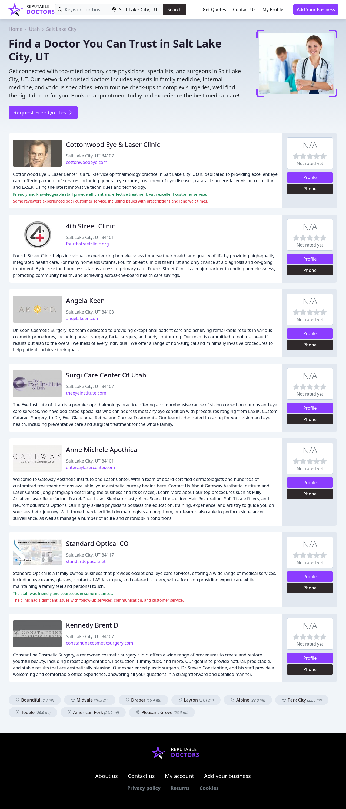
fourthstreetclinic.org (87, 244)
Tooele (33, 712)
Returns (180, 788)
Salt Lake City (61, 29)
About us (106, 776)
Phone (310, 189)
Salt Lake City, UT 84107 (90, 156)
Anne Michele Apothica (101, 449)
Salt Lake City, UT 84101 (90, 237)
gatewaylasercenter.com (90, 467)
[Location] (136, 9)
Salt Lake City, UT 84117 (90, 555)
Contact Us (244, 9)
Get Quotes (214, 9)
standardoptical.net (85, 561)
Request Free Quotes (43, 112)
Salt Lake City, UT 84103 (90, 312)
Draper (143, 700)
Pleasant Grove (162, 712)
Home (15, 29)
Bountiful (34, 700)
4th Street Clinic (90, 225)
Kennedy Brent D (92, 625)
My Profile (272, 9)
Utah (34, 29)
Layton (196, 700)
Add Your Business (316, 9)
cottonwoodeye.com (86, 162)
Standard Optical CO (97, 543)
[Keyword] (82, 9)
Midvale (90, 700)
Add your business (227, 776)
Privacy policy (144, 788)
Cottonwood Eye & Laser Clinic (113, 144)
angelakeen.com (82, 318)
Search (174, 9)
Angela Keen (85, 300)
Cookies (208, 788)
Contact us (141, 776)
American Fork (93, 712)
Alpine (248, 700)
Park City (302, 700)
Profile (310, 177)
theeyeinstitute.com (86, 393)
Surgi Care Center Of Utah (106, 374)
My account (179, 776)
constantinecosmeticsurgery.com (99, 643)
